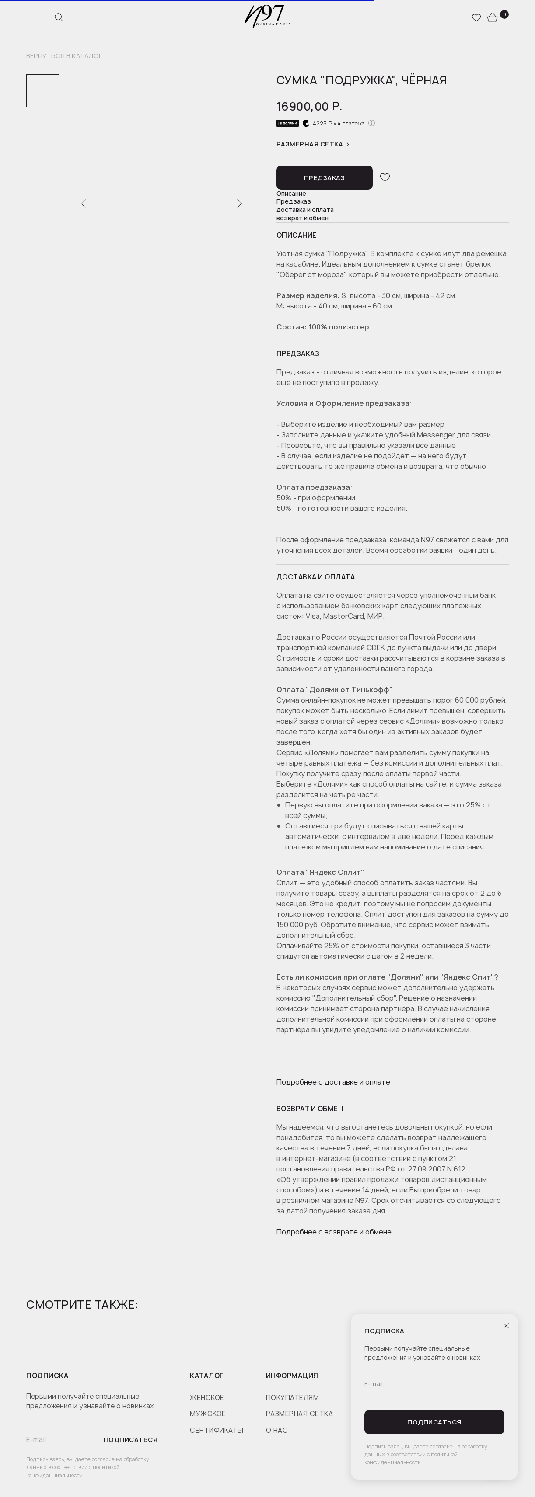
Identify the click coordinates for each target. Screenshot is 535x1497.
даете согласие (95, 1459)
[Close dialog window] (506, 1325)
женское (207, 1397)
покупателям (292, 1397)
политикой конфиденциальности (72, 1471)
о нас (277, 1430)
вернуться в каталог (64, 56)
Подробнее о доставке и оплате (333, 1082)
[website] (59, 17)
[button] (324, 178)
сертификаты (217, 1430)
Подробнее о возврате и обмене (334, 1232)
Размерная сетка (309, 144)
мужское (208, 1413)
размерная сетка (299, 1413)
